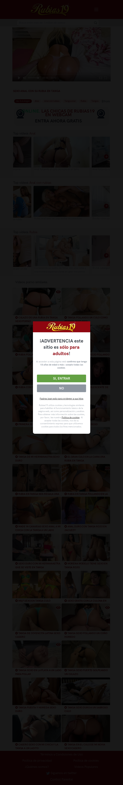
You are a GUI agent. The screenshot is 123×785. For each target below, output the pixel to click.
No (61, 388)
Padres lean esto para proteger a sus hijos (61, 398)
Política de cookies (71, 417)
